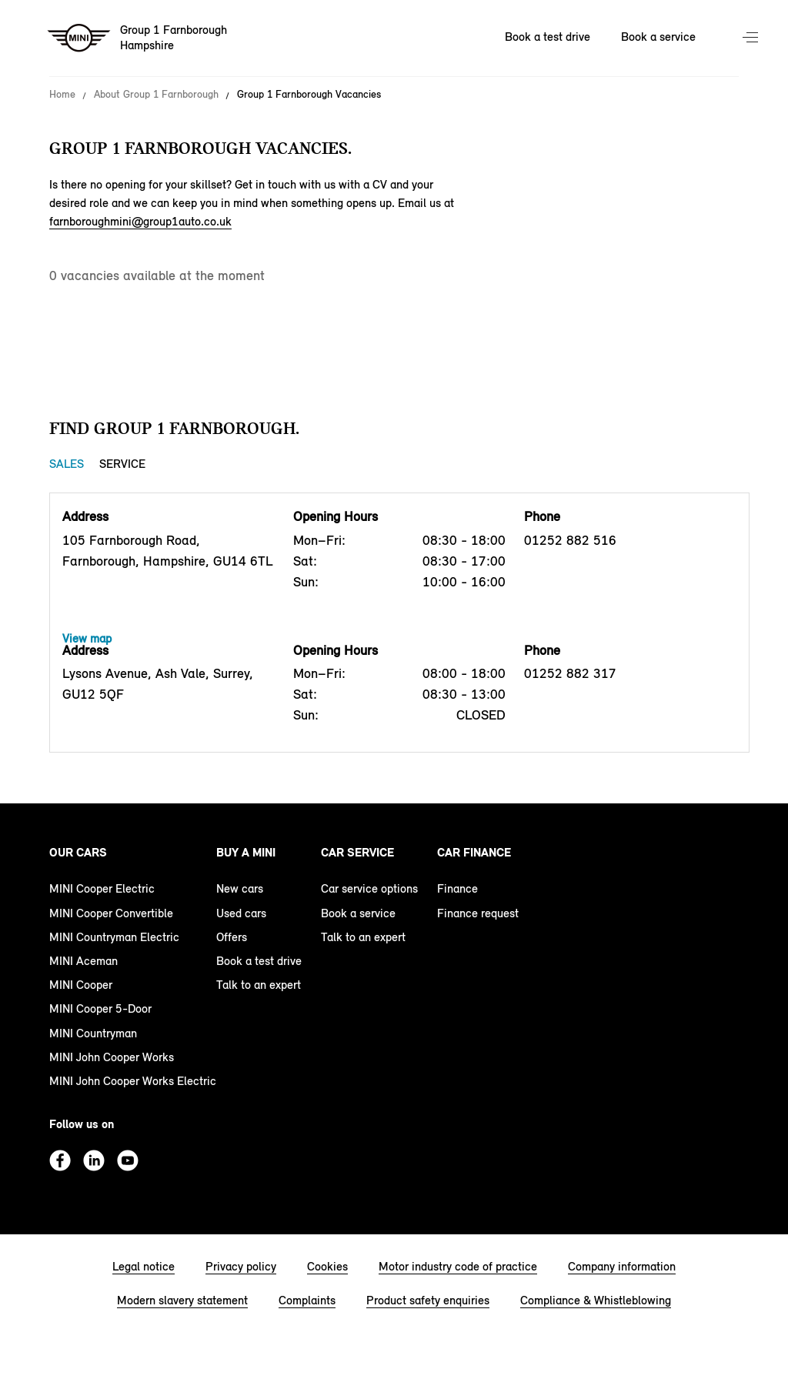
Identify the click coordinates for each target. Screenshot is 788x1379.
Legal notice (143, 1266)
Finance (457, 888)
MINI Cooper (80, 984)
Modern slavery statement (182, 1300)
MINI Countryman (93, 1033)
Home (62, 94)
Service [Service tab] (122, 463)
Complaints (307, 1300)
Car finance (474, 852)
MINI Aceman (83, 960)
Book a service (358, 913)
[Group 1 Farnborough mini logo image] (138, 38)
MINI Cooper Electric (102, 888)
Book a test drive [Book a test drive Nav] (547, 36)
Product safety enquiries (427, 1300)
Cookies (327, 1266)
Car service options (369, 888)
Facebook (60, 1160)
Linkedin (94, 1160)
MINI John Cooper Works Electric (132, 1080)
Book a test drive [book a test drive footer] (259, 960)
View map (87, 638)
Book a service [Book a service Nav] (658, 36)
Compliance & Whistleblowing (595, 1300)
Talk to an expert (258, 984)
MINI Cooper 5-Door (100, 1008)
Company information (622, 1266)
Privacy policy (240, 1266)
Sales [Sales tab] (66, 463)
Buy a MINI (245, 852)
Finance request (478, 913)
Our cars (78, 852)
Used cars (241, 913)
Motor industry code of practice (458, 1266)
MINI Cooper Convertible (111, 913)
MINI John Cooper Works (111, 1057)
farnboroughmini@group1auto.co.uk (140, 221)
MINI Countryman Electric (114, 937)
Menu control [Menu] (752, 38)
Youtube (128, 1160)
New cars (239, 888)
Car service (357, 852)
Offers (231, 937)
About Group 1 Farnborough (156, 94)
